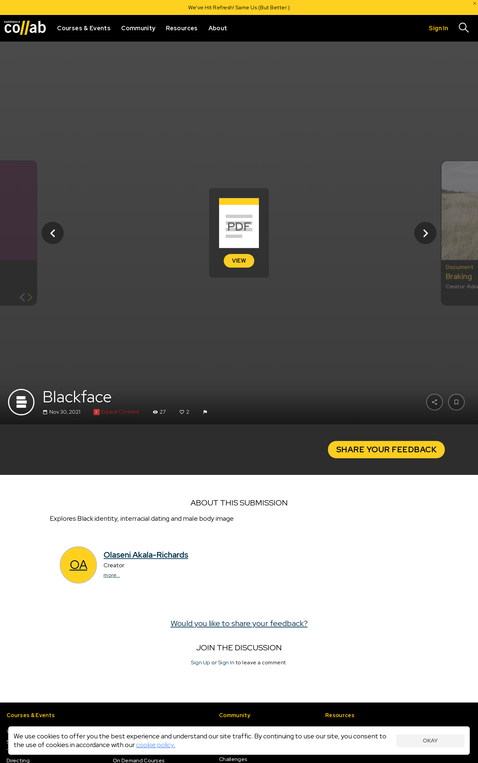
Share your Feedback (386, 449)
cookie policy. (155, 744)
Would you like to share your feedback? (239, 623)
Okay (430, 740)
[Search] (464, 28)
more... (112, 575)
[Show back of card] (26, 298)
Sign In (226, 662)
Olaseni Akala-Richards (146, 555)
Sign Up (200, 662)
